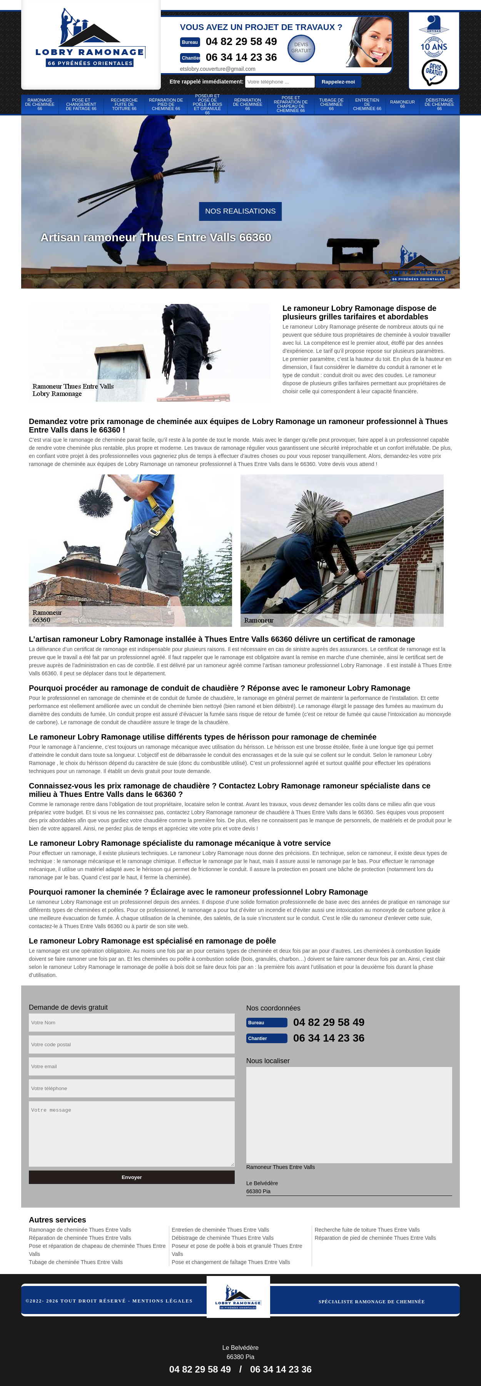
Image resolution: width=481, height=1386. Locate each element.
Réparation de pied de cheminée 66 (166, 104)
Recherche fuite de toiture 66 (124, 104)
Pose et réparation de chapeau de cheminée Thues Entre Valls (97, 1249)
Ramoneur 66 (402, 104)
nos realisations (240, 211)
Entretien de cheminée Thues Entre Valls (220, 1229)
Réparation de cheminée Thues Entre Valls (80, 1237)
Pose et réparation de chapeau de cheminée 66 (291, 104)
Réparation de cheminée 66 (247, 104)
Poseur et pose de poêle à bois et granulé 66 (207, 104)
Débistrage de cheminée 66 (439, 104)
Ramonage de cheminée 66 (39, 104)
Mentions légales (162, 1300)
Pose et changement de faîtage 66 (81, 104)
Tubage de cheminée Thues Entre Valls (76, 1261)
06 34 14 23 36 (232, 56)
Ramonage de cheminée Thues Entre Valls (80, 1229)
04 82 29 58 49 (232, 41)
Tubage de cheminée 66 (331, 104)
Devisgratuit (294, 47)
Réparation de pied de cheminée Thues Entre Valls (375, 1237)
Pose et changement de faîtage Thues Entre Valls (231, 1261)
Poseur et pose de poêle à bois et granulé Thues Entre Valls (237, 1249)
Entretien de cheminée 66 (367, 104)
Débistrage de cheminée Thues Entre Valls (223, 1237)
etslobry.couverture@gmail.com (205, 68)
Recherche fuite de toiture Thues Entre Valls (367, 1229)
